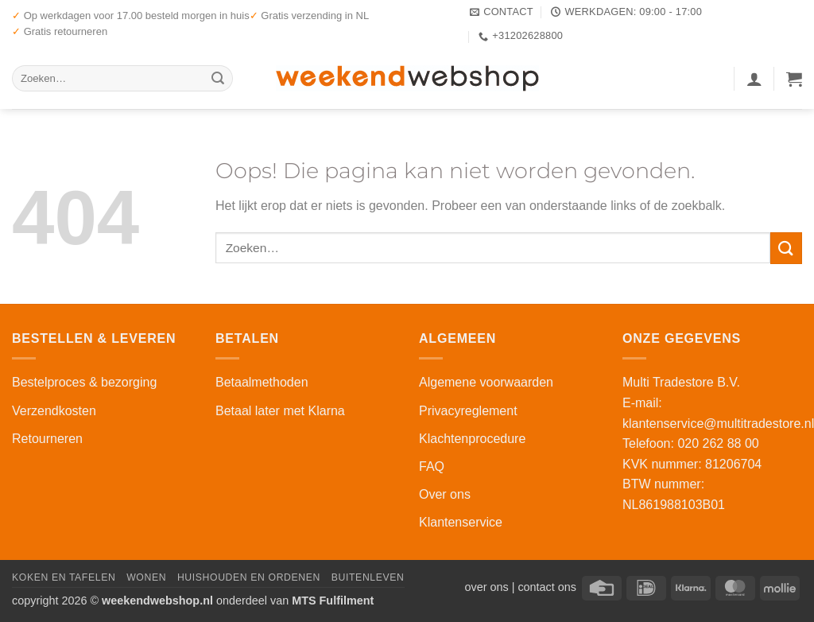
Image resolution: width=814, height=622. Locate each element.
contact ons (546, 587)
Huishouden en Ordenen (248, 577)
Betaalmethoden (261, 382)
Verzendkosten (54, 411)
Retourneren (47, 438)
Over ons (445, 494)
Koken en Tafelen (63, 577)
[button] (754, 78)
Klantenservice (460, 522)
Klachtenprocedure (472, 438)
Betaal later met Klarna (280, 411)
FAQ (431, 466)
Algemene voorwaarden (486, 382)
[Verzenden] (217, 78)
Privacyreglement (468, 411)
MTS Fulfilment (333, 600)
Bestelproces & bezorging (84, 382)
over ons (486, 587)
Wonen (146, 577)
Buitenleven (368, 577)
